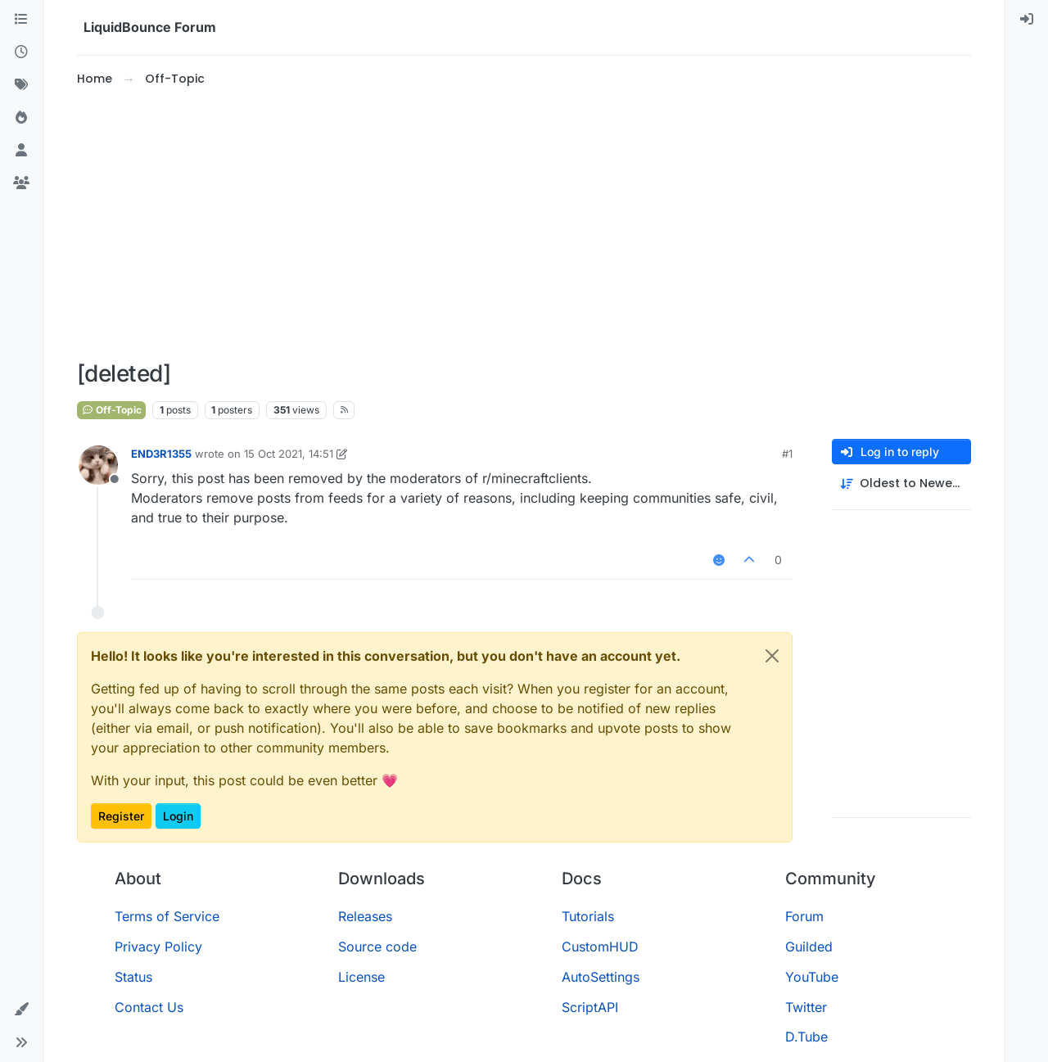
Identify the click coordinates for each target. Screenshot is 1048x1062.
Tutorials (588, 916)
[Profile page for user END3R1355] (98, 465)
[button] (21, 1009)
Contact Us (149, 1007)
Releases (365, 916)
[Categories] (21, 20)
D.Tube (806, 1036)
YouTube (811, 977)
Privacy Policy (158, 946)
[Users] (21, 151)
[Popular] (21, 118)
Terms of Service (167, 916)
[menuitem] (1026, 20)
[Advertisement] (524, 224)
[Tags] (21, 85)
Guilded (809, 946)
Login (178, 816)
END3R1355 (161, 453)
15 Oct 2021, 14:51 (288, 453)
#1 (787, 453)
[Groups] (21, 183)
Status (133, 977)
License (361, 977)
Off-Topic (111, 410)
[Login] (1026, 20)
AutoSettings (600, 977)
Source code (377, 946)
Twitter (806, 1007)
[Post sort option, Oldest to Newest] (901, 483)
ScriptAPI (590, 1007)
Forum (804, 916)
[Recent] (21, 52)
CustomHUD (600, 946)
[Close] (772, 656)
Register (121, 816)
